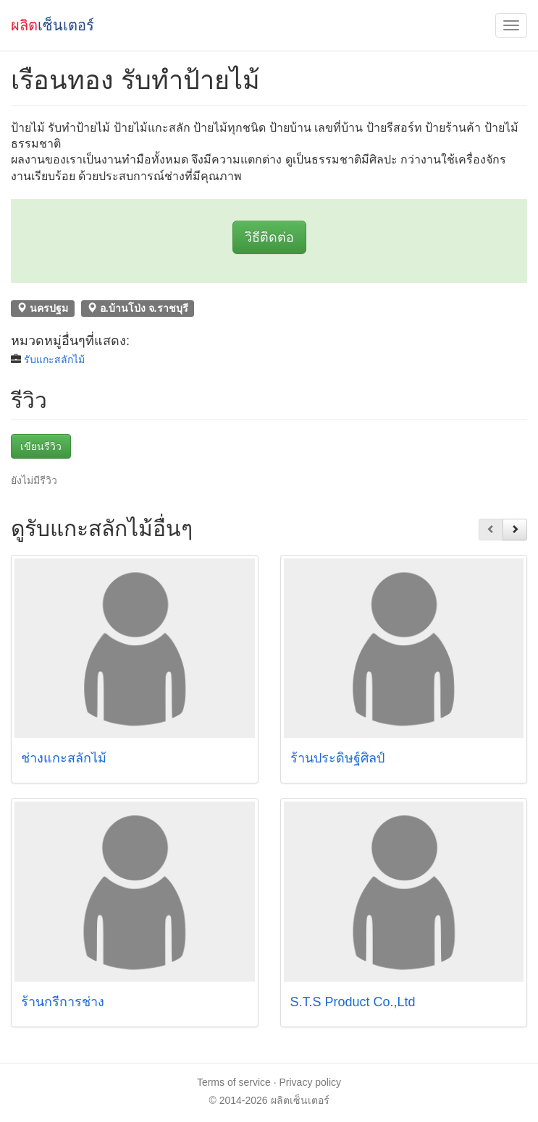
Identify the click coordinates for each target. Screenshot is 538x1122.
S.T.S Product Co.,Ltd (353, 1002)
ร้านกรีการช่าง (62, 1002)
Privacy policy (310, 1082)
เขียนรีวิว (41, 446)
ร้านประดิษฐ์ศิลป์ (337, 758)
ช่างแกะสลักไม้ (63, 758)
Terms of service (234, 1082)
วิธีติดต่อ (269, 237)
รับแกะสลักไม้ (54, 359)
